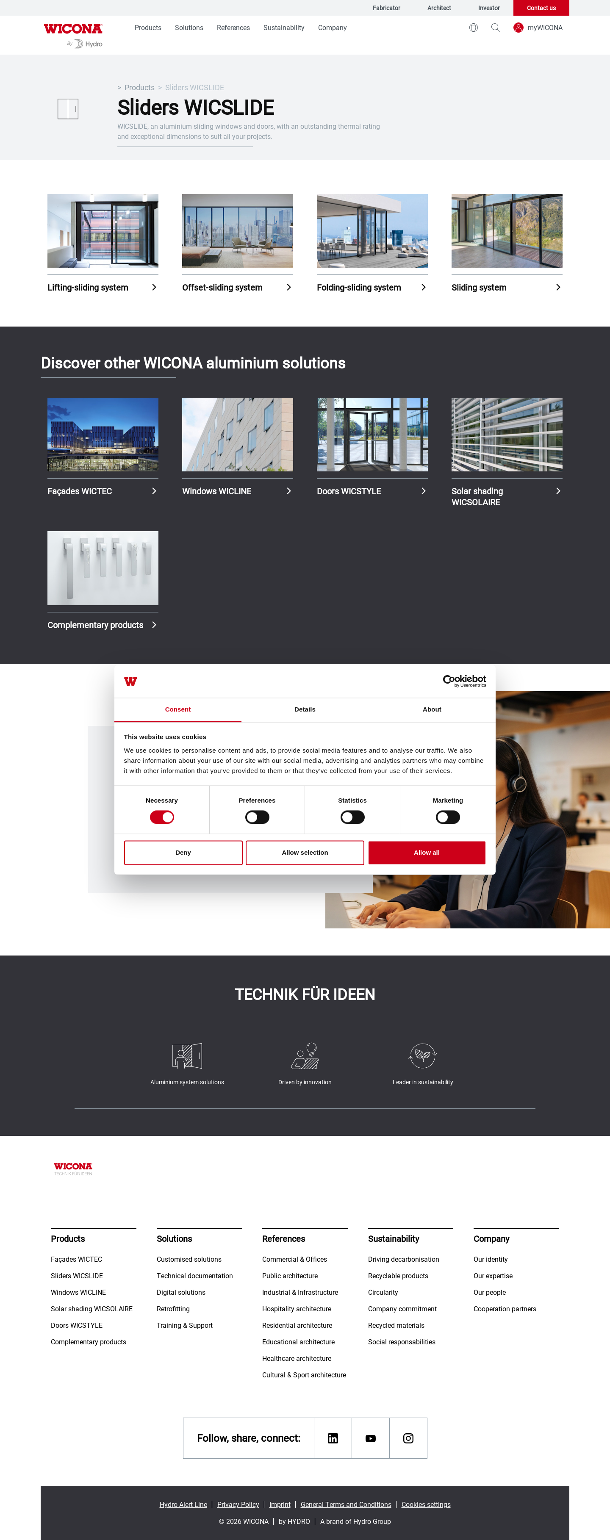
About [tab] (432, 709)
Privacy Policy (238, 1504)
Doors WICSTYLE (349, 490)
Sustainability (284, 27)
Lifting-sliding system (87, 287)
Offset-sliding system (222, 287)
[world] (474, 27)
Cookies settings (426, 1504)
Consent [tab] (178, 709)
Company (332, 27)
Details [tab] (305, 709)
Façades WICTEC (79, 490)
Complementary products (95, 624)
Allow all (427, 852)
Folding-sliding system (359, 287)
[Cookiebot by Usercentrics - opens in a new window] (449, 681)
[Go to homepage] (73, 35)
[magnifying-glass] (496, 27)
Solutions (189, 27)
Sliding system (479, 287)
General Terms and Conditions (346, 1504)
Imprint (280, 1504)
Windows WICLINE (216, 490)
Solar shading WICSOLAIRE (477, 496)
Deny (183, 852)
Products (148, 27)
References (233, 27)
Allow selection (305, 852)
